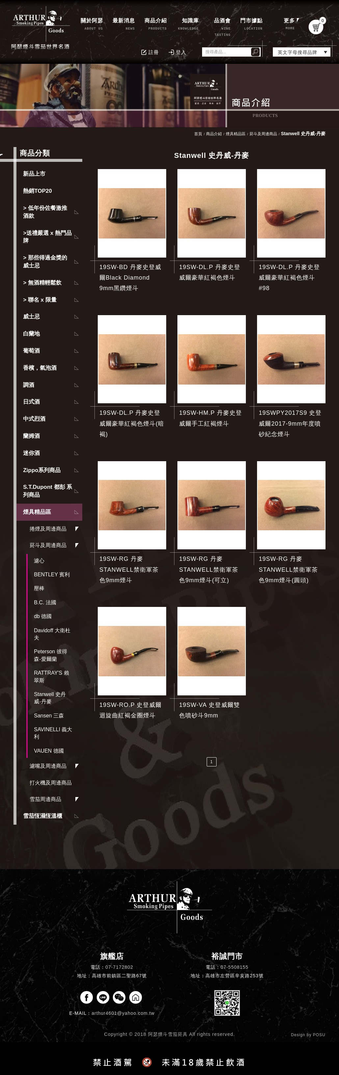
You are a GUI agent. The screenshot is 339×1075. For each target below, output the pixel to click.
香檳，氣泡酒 (40, 368)
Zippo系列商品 (42, 470)
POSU (319, 1035)
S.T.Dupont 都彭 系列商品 (47, 491)
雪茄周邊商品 (45, 799)
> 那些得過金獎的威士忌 (45, 262)
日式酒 (31, 402)
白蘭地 (31, 334)
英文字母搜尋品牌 (297, 52)
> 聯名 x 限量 (40, 300)
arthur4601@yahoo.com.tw (122, 1013)
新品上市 (34, 174)
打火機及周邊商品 (51, 783)
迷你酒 (31, 453)
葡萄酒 (31, 351)
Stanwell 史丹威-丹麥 (50, 697)
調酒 (28, 385)
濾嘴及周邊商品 (48, 766)
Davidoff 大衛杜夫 (52, 634)
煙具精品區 (37, 512)
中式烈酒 (34, 419)
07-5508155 (234, 967)
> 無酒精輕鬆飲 (42, 283)
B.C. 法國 (45, 602)
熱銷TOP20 (37, 191)
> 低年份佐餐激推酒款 (45, 212)
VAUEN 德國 (49, 751)
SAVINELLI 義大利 (53, 733)
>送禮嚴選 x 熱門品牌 (47, 237)
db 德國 (43, 616)
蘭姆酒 (31, 436)
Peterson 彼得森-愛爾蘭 (50, 655)
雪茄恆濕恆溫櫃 (42, 816)
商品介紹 (214, 134)
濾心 (39, 560)
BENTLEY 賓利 (52, 574)
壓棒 (39, 588)
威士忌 (31, 316)
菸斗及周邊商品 (48, 545)
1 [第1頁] (211, 761)
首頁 (198, 134)
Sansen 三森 (49, 715)
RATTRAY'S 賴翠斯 (51, 676)
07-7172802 (119, 967)
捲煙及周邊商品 (48, 529)
